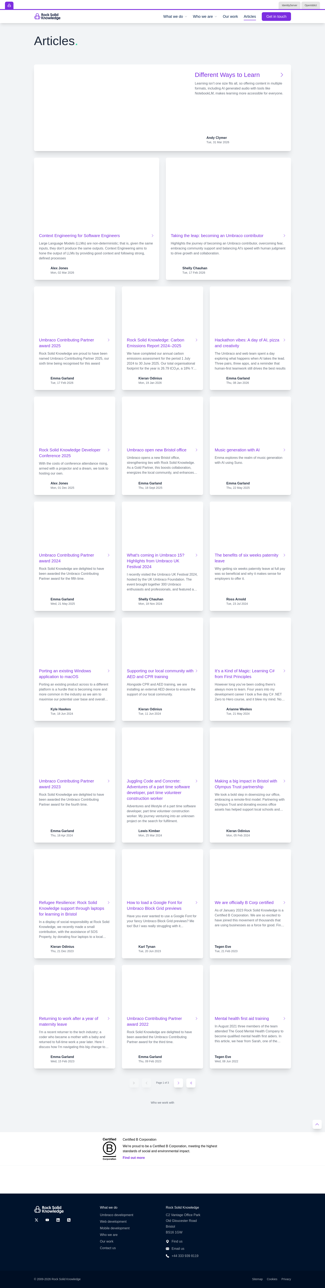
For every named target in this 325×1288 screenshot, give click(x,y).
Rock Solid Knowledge (66, 1279)
